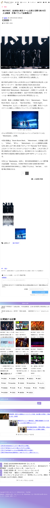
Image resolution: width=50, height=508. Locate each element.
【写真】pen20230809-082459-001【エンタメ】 (19, 464)
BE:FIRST (16, 243)
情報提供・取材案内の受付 (6, 494)
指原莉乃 (30, 378)
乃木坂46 (12, 378)
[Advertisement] (25, 31)
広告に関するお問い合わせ (40, 494)
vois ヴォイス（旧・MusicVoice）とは (23, 494)
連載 (45, 2)
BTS (35, 387)
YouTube (28, 492)
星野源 (42, 387)
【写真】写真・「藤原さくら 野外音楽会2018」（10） (21, 473)
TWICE (12, 392)
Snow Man (12, 383)
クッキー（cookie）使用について (8, 496)
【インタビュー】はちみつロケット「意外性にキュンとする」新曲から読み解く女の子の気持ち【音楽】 (24, 476)
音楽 (17, 2)
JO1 (20, 387)
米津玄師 (5, 392)
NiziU (4, 383)
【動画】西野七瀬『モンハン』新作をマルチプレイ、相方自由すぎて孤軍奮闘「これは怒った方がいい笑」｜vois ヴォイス (24, 467)
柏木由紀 (27, 387)
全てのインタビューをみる (25, 434)
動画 (40, 2)
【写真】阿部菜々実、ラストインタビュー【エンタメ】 (21, 470)
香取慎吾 (5, 387)
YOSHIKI (21, 383)
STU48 (12, 387)
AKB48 (4, 378)
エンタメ (23, 2)
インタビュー (32, 2)
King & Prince (31, 383)
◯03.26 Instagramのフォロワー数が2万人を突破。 (15, 445)
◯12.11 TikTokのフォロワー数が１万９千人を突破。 (15, 448)
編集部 (5, 18)
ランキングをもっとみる (25, 480)
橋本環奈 (21, 392)
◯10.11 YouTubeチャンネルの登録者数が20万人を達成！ (16, 450)
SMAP (38, 378)
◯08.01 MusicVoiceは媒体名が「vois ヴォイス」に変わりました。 (19, 452)
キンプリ (41, 383)
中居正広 (30, 392)
